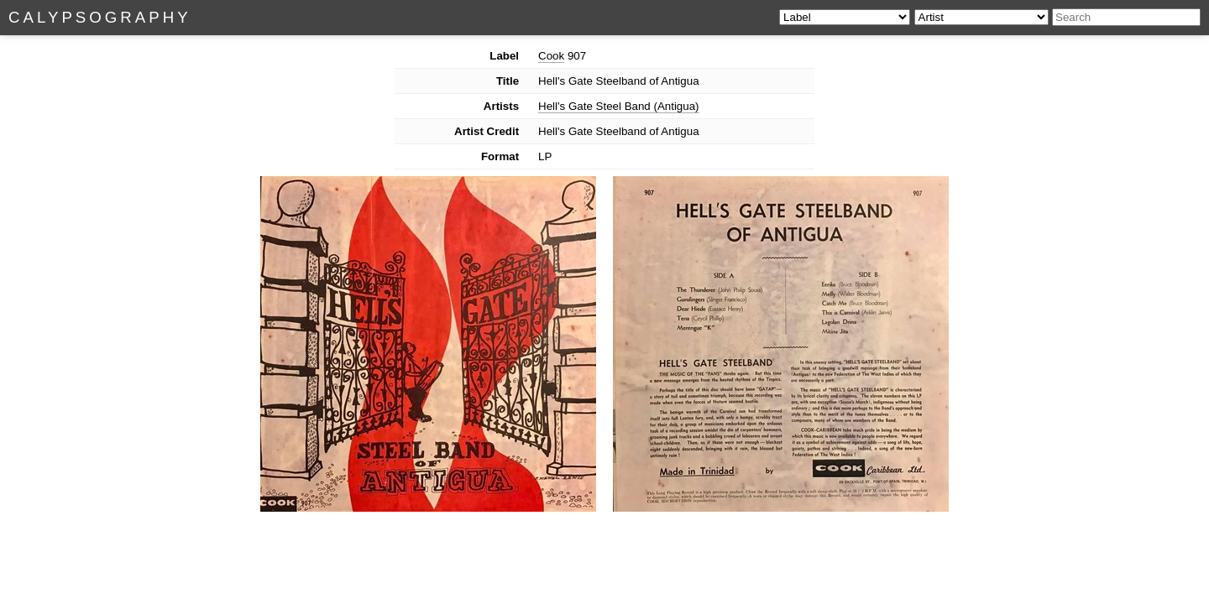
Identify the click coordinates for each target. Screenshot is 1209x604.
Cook (551, 55)
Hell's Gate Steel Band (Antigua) (618, 106)
